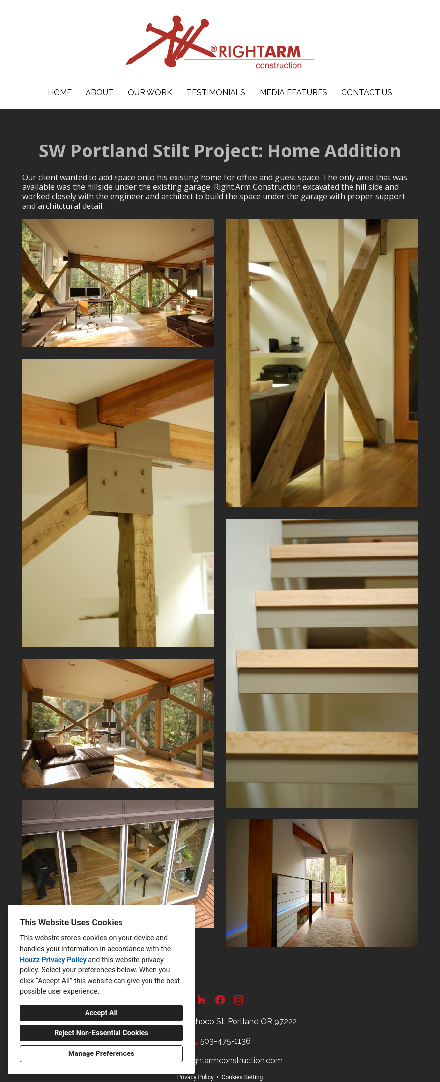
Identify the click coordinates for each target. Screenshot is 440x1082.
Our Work (150, 92)
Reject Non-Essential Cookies (101, 1033)
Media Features (293, 92)
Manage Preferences (101, 1054)
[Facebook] (220, 999)
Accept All (101, 1013)
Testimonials (215, 92)
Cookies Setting (242, 1077)
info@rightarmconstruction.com (225, 1060)
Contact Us (366, 92)
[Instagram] (238, 999)
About (100, 92)
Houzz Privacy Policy (53, 960)
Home (60, 92)
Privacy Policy (195, 1077)
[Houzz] (201, 999)
